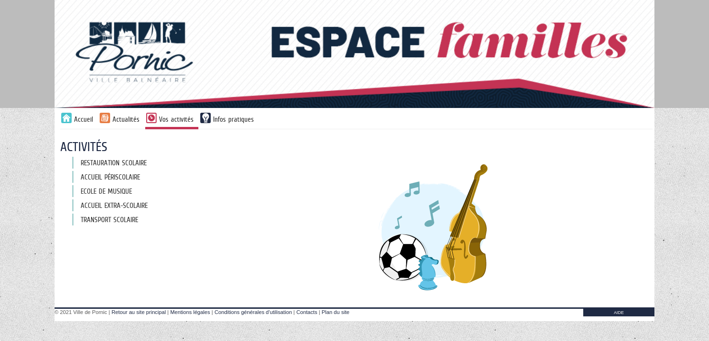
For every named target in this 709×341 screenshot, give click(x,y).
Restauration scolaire (114, 163)
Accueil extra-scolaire (114, 205)
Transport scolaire (109, 219)
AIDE (619, 312)
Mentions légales (190, 312)
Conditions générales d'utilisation (253, 312)
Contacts (306, 312)
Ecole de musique (106, 191)
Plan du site (335, 312)
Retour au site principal (139, 312)
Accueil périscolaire (110, 177)
